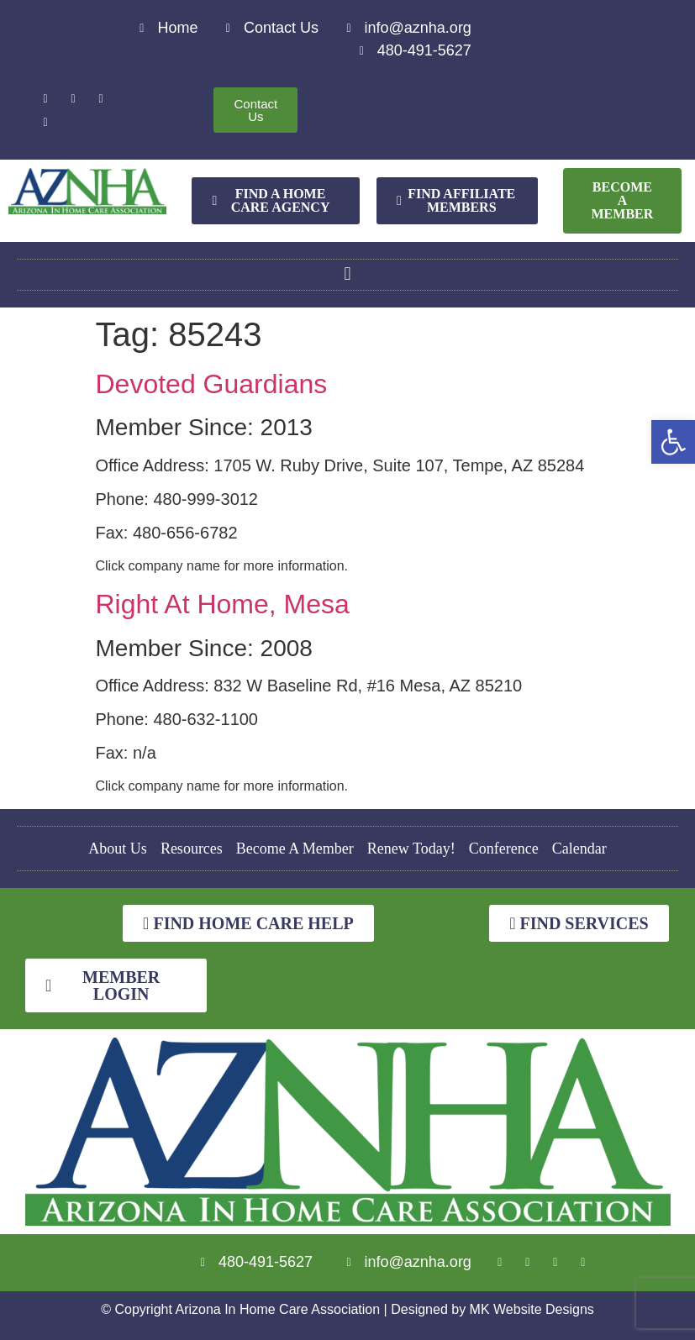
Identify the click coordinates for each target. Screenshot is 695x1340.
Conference (504, 848)
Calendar (579, 848)
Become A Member (295, 848)
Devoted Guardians (212, 384)
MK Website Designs (532, 1309)
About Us (117, 848)
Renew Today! (411, 848)
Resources (192, 848)
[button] (673, 442)
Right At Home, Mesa (223, 604)
